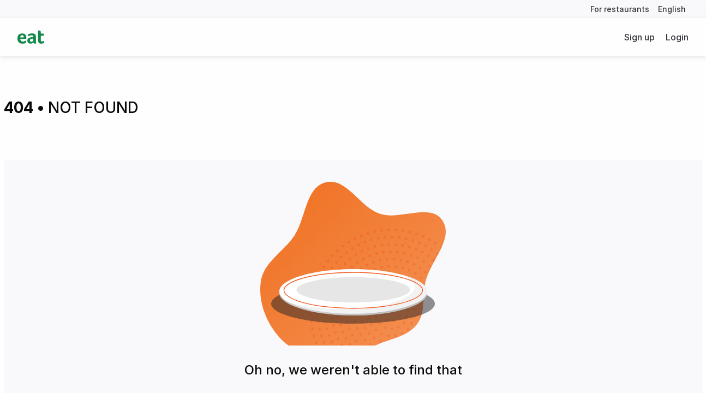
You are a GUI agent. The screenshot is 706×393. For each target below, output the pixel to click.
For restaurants (619, 9)
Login (677, 37)
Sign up (639, 37)
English (672, 9)
